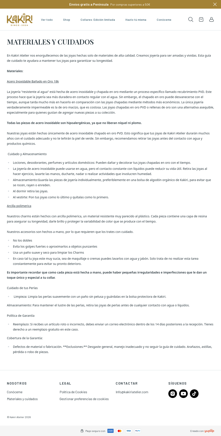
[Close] (215, 4)
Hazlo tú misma (135, 19)
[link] (211, 19)
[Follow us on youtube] (183, 393)
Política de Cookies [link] (73, 392)
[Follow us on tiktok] (194, 393)
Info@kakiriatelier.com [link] (132, 392)
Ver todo (47, 19)
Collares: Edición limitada (98, 19)
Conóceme (164, 19)
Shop (66, 19)
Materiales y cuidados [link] (22, 399)
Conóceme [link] (14, 392)
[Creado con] (209, 431)
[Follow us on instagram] (172, 393)
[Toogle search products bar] (190, 19)
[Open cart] (201, 19)
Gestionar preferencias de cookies (84, 399)
